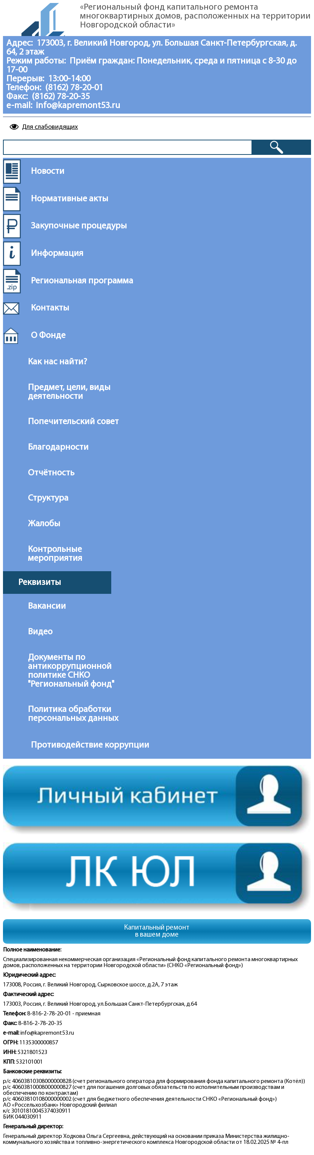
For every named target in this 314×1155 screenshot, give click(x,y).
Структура (48, 498)
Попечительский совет (73, 421)
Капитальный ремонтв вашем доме (156, 931)
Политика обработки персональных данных (73, 714)
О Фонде (48, 335)
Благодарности (58, 447)
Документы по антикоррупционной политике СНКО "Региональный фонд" (71, 671)
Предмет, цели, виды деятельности (69, 392)
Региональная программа (82, 281)
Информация (57, 253)
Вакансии (47, 606)
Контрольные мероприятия (55, 554)
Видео (40, 632)
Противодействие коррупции (84, 745)
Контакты (50, 308)
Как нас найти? (57, 362)
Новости (47, 171)
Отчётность (51, 473)
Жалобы (44, 524)
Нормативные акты (69, 199)
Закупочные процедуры (79, 226)
